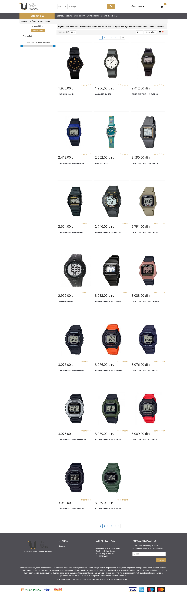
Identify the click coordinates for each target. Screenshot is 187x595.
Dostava (69, 16)
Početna (24, 21)
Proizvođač (38, 36)
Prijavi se (160, 560)
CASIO (39, 21)
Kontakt (111, 16)
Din (139, 32)
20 (73, 32)
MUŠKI (32, 21)
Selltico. (127, 579)
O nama (104, 16)
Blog (117, 16)
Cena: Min (150, 32)
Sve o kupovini (79, 16)
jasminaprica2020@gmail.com (107, 548)
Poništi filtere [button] (38, 30)
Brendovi (60, 16)
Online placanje (93, 16)
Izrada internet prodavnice (111, 579)
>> (123, 37)
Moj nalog (138, 6)
